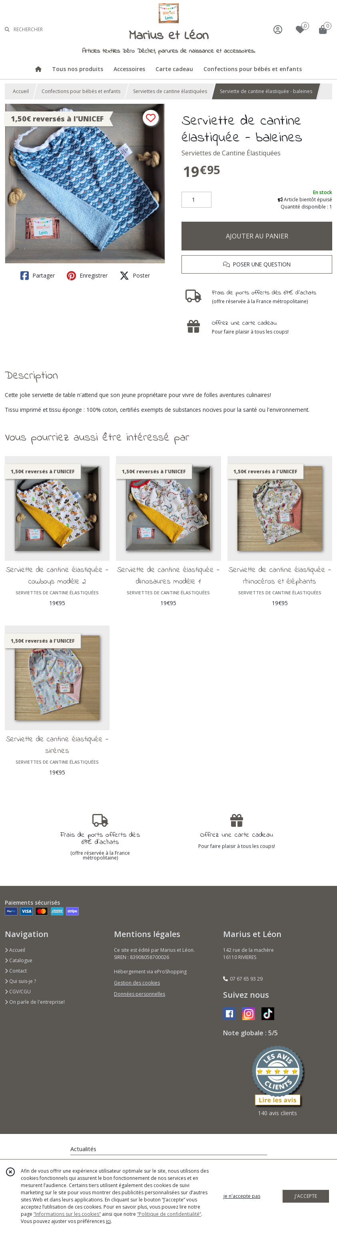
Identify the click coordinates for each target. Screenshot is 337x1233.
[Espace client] (277, 29)
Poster (135, 275)
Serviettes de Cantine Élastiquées (231, 153)
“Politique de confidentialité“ (169, 1214)
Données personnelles (139, 994)
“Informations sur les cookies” (67, 1214)
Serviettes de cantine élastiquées (170, 91)
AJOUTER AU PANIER (257, 236)
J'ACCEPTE (306, 1196)
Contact (16, 970)
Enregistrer (87, 275)
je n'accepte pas (241, 1196)
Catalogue (18, 960)
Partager (37, 275)
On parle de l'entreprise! (35, 1002)
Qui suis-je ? (20, 981)
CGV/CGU (18, 991)
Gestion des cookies (137, 982)
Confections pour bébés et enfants (81, 91)
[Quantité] (196, 200)
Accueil (21, 91)
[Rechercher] (7, 29)
